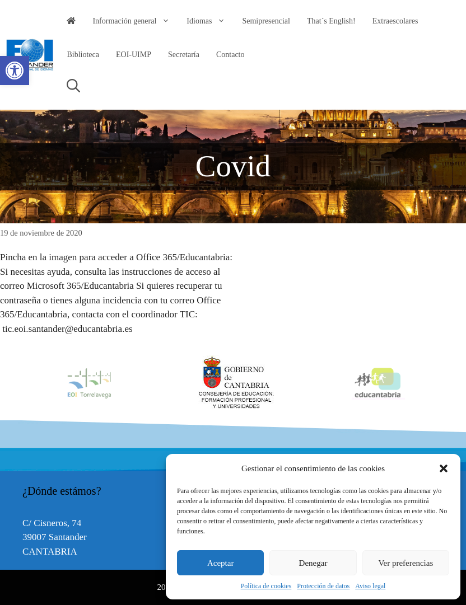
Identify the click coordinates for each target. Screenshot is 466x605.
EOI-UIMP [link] (133, 54)
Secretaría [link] (183, 54)
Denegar (313, 563)
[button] (443, 468)
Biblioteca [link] (83, 54)
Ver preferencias (405, 563)
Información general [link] (135, 21)
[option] (233, 382)
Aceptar (220, 563)
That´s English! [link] (331, 21)
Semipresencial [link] (266, 21)
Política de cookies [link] (266, 586)
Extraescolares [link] (395, 21)
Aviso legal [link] (370, 586)
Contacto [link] (230, 54)
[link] (14, 70)
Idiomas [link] (210, 21)
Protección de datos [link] (323, 586)
